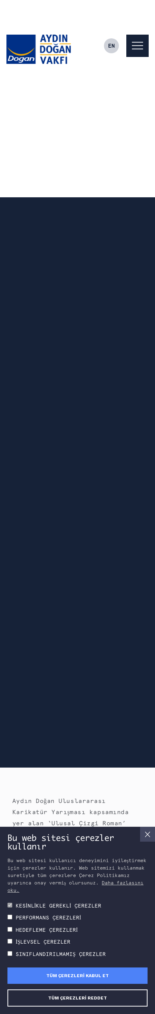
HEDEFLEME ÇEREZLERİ (47, 930)
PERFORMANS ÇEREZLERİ (48, 918)
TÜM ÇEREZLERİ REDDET (77, 998)
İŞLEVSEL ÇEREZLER (43, 942)
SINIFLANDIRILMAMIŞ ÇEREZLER (61, 954)
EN (111, 46)
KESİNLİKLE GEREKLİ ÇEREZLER (58, 906)
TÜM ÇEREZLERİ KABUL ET (77, 975)
